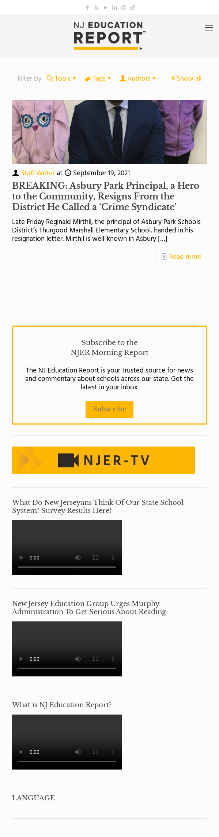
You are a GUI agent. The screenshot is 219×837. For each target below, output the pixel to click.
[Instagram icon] (124, 8)
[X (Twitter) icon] (96, 8)
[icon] (132, 8)
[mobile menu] (209, 28)
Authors (138, 78)
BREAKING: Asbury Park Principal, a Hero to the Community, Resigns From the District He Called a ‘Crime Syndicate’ (105, 196)
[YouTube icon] (105, 8)
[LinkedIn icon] (114, 8)
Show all (185, 78)
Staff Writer (38, 173)
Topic (62, 78)
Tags (98, 78)
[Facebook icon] (87, 8)
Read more (185, 257)
